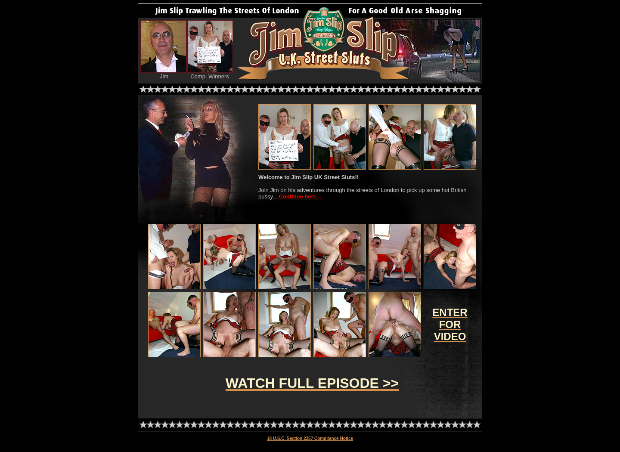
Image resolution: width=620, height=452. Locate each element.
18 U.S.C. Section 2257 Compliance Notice (310, 438)
